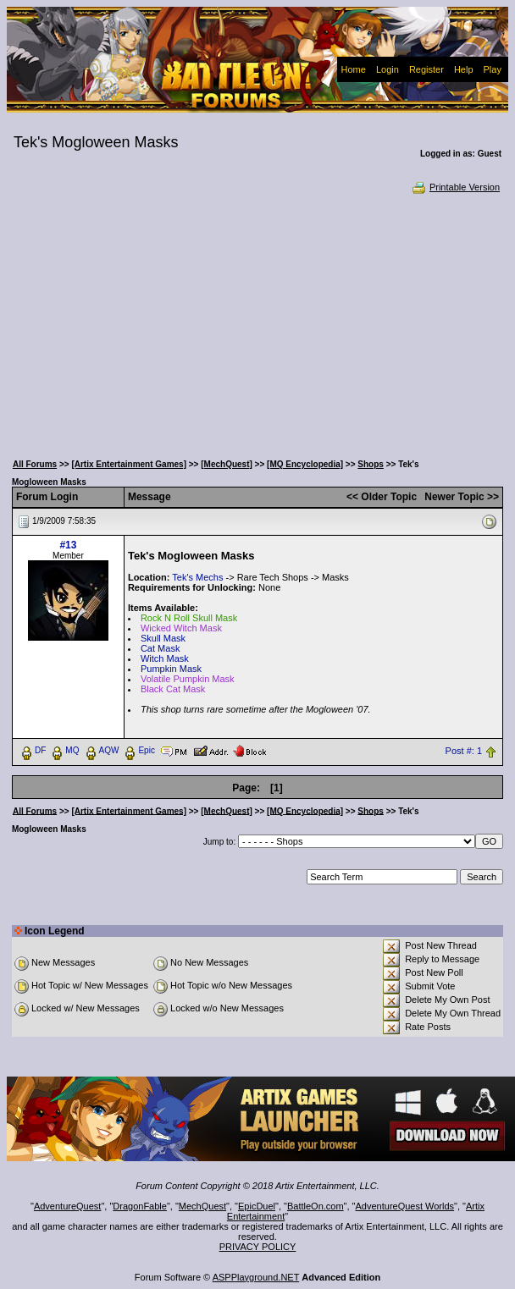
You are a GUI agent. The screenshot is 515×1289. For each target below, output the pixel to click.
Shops (370, 464)
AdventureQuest (68, 1206)
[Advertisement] (258, 321)
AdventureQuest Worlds (405, 1206)
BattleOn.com (315, 1206)
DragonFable (140, 1206)
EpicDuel (256, 1206)
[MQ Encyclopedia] (305, 464)
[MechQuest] (226, 464)
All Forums (35, 464)
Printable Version (455, 187)
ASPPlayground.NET (256, 1277)
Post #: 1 (464, 751)
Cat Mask (160, 648)
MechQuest (202, 1206)
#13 (67, 545)
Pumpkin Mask (171, 669)
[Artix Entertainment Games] (128, 464)
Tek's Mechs (197, 577)
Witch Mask (165, 658)
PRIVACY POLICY (257, 1247)
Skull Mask (163, 638)
